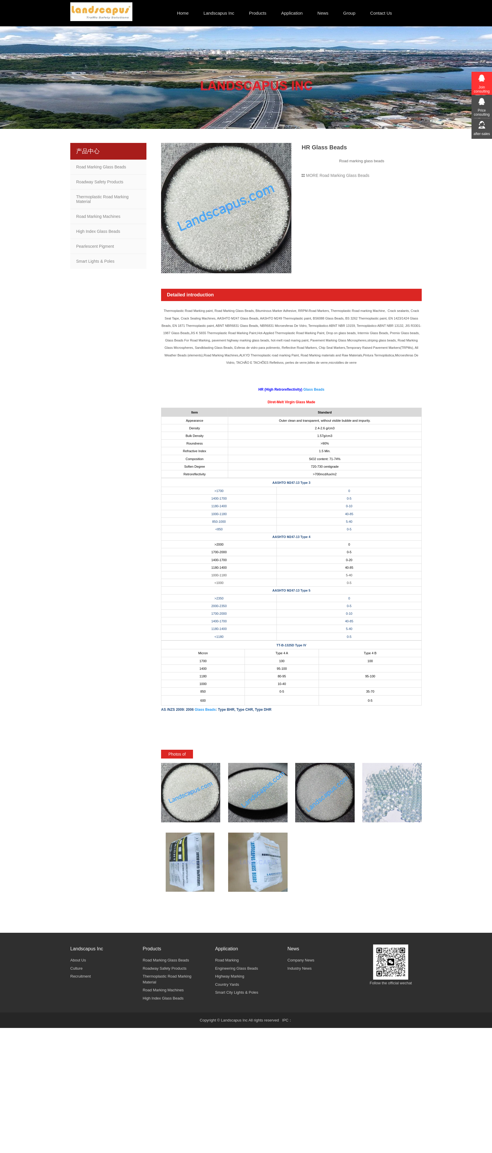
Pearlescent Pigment (95, 246)
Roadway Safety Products (99, 182)
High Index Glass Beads (98, 231)
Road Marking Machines (98, 216)
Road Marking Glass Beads (101, 167)
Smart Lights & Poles (95, 261)
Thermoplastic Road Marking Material (102, 199)
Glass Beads (313, 389)
